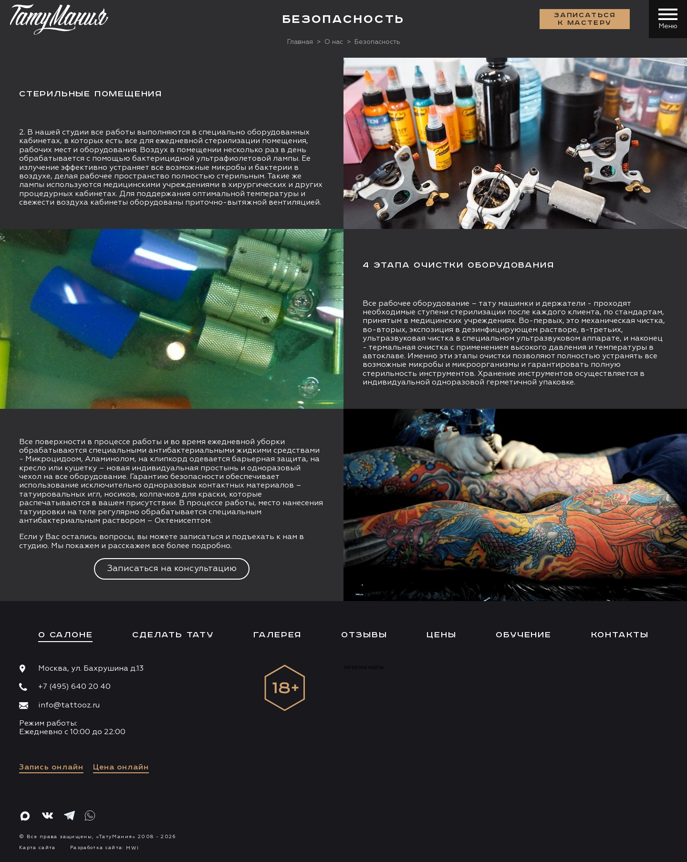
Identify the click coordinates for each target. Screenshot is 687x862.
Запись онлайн (51, 767)
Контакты (620, 635)
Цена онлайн (121, 767)
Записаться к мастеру (585, 19)
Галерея (277, 635)
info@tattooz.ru (69, 705)
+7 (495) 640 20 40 (74, 687)
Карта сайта (37, 847)
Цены (441, 635)
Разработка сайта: (104, 847)
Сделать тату (173, 635)
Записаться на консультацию (172, 568)
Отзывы (364, 635)
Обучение (523, 635)
